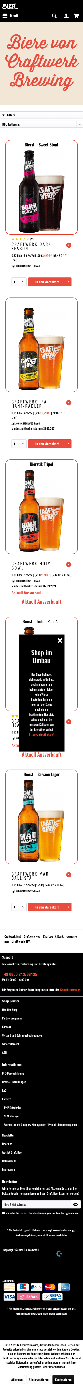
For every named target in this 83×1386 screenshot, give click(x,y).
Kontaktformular (70, 989)
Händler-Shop (10, 1009)
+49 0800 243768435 (19, 974)
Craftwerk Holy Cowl (31, 565)
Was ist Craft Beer (12, 1152)
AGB (4, 1052)
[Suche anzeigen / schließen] (54, 15)
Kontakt (6, 1026)
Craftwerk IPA (21, 941)
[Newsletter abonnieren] (76, 1204)
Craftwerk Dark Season (31, 246)
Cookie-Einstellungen (14, 1082)
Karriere (6, 1099)
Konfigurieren (63, 1379)
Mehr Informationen (54, 1367)
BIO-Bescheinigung (13, 1073)
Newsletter (8, 1135)
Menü (10, 15)
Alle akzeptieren (39, 1379)
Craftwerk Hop (32, 936)
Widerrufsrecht (10, 1044)
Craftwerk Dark (53, 936)
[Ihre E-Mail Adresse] (36, 1204)
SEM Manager (11, 1116)
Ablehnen (17, 1379)
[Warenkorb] (76, 15)
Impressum (8, 1169)
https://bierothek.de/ (41, 734)
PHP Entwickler (12, 1107)
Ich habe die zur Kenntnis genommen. (42, 1213)
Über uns (7, 1144)
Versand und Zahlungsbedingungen (22, 1035)
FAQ (4, 1090)
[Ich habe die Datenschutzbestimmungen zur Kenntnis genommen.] (3, 1213)
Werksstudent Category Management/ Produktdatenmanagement (41, 1124)
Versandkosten (60, 1230)
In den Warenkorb (52, 281)
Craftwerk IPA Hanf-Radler (29, 403)
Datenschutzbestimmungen (35, 1213)
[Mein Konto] (66, 15)
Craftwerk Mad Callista (30, 876)
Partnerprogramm (12, 1018)
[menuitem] (10, 15)
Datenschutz (9, 1161)
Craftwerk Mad (13, 936)
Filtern (8, 115)
